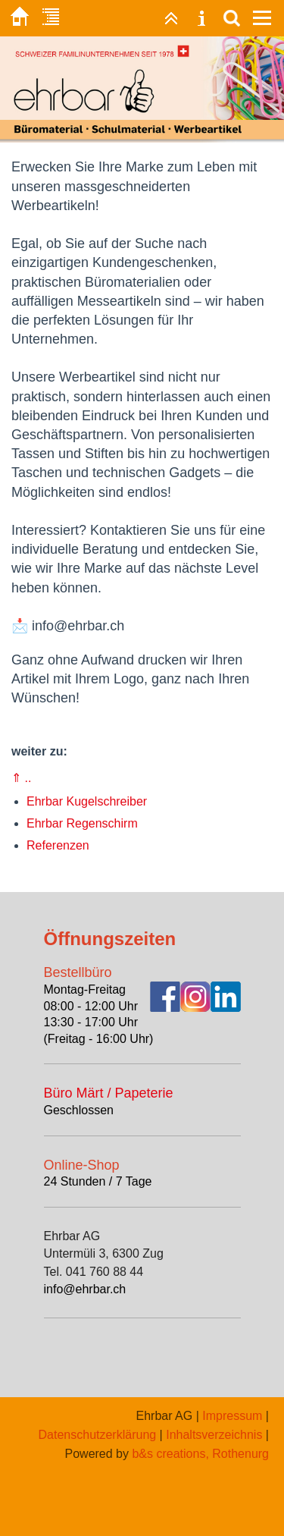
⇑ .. (21, 777)
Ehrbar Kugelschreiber (87, 801)
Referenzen (58, 845)
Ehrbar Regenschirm (82, 823)
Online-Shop (82, 1165)
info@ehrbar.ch (85, 1289)
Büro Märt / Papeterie (108, 1093)
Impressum (232, 1415)
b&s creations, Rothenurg (200, 1453)
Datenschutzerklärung (98, 1434)
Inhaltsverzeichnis (214, 1434)
